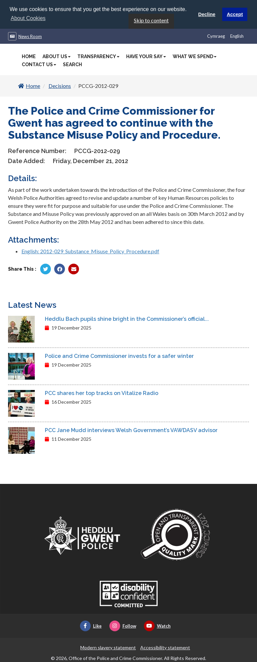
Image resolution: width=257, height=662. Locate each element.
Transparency (98, 56)
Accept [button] (235, 14)
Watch (157, 625)
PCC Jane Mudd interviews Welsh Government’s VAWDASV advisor (131, 430)
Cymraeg (216, 35)
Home (29, 56)
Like (91, 625)
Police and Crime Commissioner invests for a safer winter (119, 356)
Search (72, 64)
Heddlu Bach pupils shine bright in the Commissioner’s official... (127, 318)
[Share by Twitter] (45, 268)
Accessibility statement (165, 647)
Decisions (60, 85)
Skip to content (151, 20)
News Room (30, 36)
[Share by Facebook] (59, 268)
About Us (56, 56)
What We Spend (195, 56)
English (237, 35)
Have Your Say (146, 56)
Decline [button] (206, 14)
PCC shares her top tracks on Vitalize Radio (101, 393)
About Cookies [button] (28, 18)
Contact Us (39, 64)
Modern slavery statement (108, 647)
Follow (122, 625)
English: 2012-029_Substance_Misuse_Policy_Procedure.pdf (90, 251)
